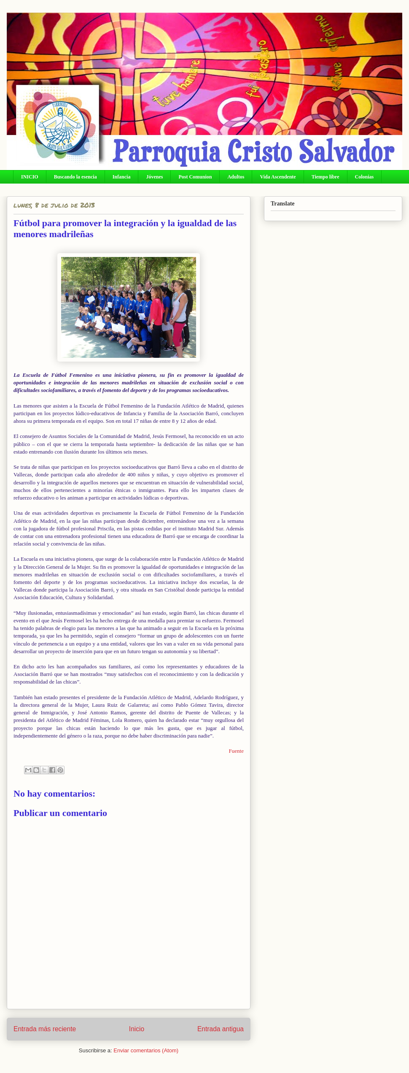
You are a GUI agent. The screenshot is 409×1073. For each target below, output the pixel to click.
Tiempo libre (325, 177)
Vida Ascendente (278, 177)
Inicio (136, 1028)
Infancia (122, 177)
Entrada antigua (220, 1028)
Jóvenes (154, 177)
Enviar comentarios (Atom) (145, 1050)
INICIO (29, 177)
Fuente (236, 751)
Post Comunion (195, 177)
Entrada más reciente (44, 1028)
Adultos (235, 177)
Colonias (364, 177)
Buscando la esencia (75, 177)
